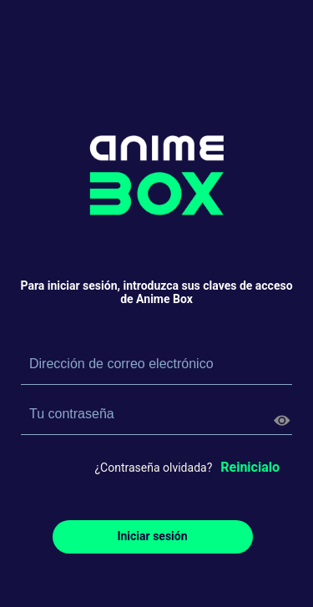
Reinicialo (250, 467)
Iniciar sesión (152, 536)
